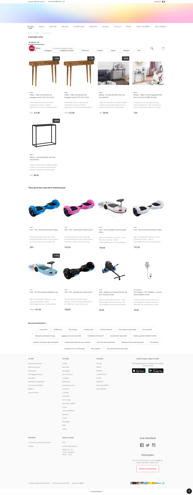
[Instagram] (153, 445)
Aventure (65, 389)
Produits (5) (34, 42)
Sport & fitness (33, 392)
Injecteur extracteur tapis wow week (45, 342)
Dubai (64, 429)
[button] (189, 491)
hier (157, 463)
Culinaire (65, 392)
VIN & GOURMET (102, 385)
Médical (31, 389)
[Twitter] (148, 445)
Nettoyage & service (35, 374)
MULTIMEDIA (101, 389)
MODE (98, 367)
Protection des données (61, 483)
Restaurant (32, 371)
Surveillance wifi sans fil (96, 336)
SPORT (98, 378)
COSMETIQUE (101, 374)
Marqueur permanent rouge (45, 336)
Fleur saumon (96, 349)
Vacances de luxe (68, 385)
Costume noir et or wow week (74, 349)
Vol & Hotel (66, 400)
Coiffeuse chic (88, 330)
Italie (64, 425)
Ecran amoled (147, 330)
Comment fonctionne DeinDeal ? (39, 442)
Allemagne (66, 422)
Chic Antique (73, 330)
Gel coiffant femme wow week (117, 349)
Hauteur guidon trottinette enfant (144, 336)
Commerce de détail (35, 385)
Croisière (65, 378)
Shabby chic (58, 330)
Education (31, 378)
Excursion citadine (68, 403)
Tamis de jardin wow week (106, 342)
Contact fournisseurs (69, 446)
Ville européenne (68, 411)
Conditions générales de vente (39, 483)
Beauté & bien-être (35, 363)
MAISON (99, 371)
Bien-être (65, 367)
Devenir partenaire (147, 468)
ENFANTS (99, 381)
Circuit (64, 407)
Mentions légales (78, 483)
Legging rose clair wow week (71, 336)
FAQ (63, 442)
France (64, 418)
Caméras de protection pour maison (77, 342)
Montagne (66, 371)
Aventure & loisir (34, 367)
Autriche (65, 414)
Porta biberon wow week (127, 330)
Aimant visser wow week (118, 336)
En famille (65, 396)
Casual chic (44, 330)
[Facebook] (142, 445)
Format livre (154, 342)
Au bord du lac (67, 374)
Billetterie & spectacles (36, 381)
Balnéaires (66, 381)
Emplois (31, 446)
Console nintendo (106, 330)
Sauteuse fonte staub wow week (132, 342)
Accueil (99, 363)
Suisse (64, 363)
